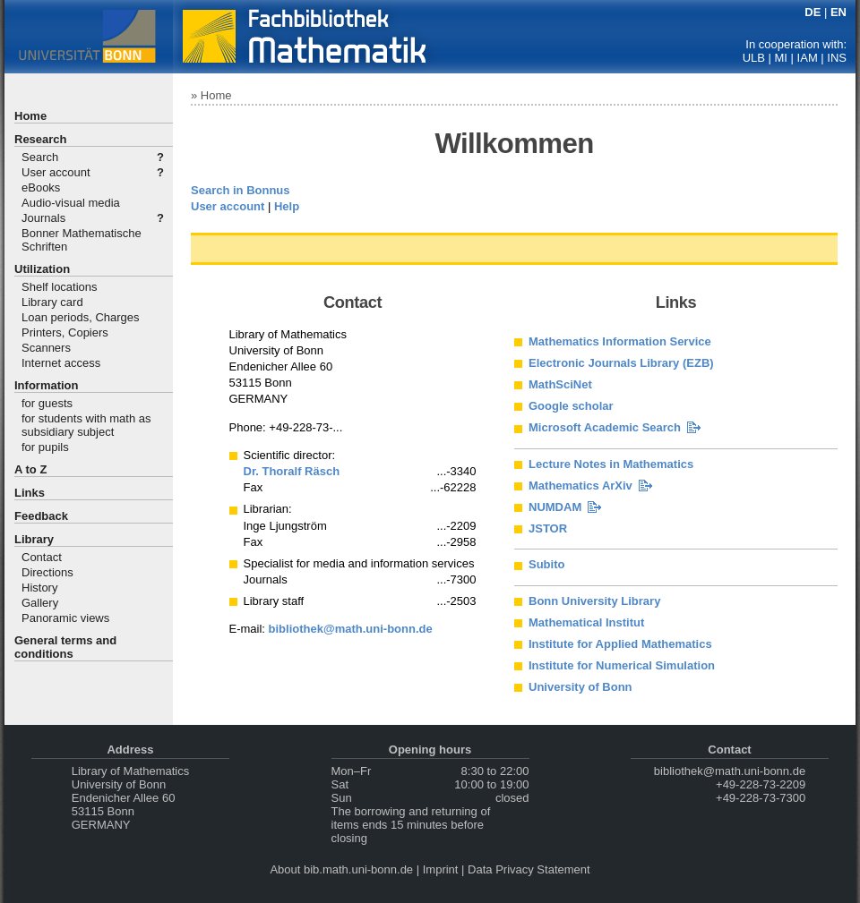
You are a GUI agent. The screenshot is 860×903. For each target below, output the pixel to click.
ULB (754, 57)
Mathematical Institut (586, 622)
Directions (47, 572)
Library (34, 539)
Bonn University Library (594, 601)
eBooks (41, 187)
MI (781, 57)
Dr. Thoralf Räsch (292, 471)
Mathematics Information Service (620, 341)
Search (40, 157)
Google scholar (571, 406)
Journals (43, 218)
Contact (42, 557)
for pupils (45, 447)
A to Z (30, 469)
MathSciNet (560, 384)
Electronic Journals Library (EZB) (621, 363)
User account (56, 172)
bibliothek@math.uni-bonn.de (351, 628)
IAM (807, 57)
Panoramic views (65, 618)
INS (837, 57)
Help (286, 206)
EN (838, 12)
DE (812, 12)
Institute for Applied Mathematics (620, 644)
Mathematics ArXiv (580, 485)
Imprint (441, 869)
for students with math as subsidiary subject (86, 425)
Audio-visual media (71, 202)
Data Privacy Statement (529, 869)
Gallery (40, 602)
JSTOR (548, 528)
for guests (47, 403)
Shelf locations (60, 287)
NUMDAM (555, 507)
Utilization (42, 269)
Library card (52, 302)
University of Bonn (580, 687)
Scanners (46, 347)
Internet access (61, 363)
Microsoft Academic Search (605, 427)
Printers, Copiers (65, 332)
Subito (546, 564)
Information (46, 385)
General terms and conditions (65, 647)
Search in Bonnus (240, 190)
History (39, 587)
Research (40, 139)
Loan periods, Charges (81, 317)
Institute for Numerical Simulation (622, 665)
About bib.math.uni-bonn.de (341, 869)
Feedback (41, 516)
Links (29, 492)
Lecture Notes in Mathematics (611, 464)
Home (30, 116)
